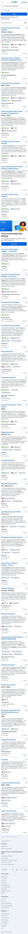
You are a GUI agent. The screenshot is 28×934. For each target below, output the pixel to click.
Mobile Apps (4, 889)
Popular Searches (5, 913)
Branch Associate (7, 351)
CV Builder (3, 926)
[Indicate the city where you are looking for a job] (14, 10)
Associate (4, 759)
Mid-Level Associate (8, 614)
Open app (24, 2)
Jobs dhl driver (4, 858)
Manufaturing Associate (9, 483)
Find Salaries (4, 924)
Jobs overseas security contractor (9, 860)
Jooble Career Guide (6, 903)
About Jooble (4, 876)
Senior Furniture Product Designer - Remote (9, 564)
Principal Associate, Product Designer (10, 29)
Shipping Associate (7, 432)
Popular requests (7, 841)
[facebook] (12, 869)
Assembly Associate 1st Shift (10, 512)
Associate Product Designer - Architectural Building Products (11, 59)
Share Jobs (3, 901)
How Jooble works (5, 887)
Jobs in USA (4, 915)
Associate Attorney (7, 588)
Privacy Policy (4, 920)
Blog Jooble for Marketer (7, 905)
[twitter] (21, 869)
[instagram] (16, 869)
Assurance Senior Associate (10, 783)
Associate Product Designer (10, 83)
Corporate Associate (8, 665)
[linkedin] (25, 869)
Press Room (4, 882)
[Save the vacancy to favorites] (26, 28)
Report (24, 53)
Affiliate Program (5, 907)
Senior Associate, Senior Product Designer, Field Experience (12, 112)
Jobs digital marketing (6, 856)
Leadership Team (5, 884)
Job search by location (6, 848)
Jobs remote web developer (7, 864)
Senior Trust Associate (8, 811)
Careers (3, 893)
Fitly (2, 928)
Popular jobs (4, 846)
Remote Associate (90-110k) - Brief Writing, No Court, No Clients (11, 712)
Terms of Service (5, 917)
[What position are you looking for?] (14, 6)
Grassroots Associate (8, 377)
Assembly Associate (8, 460)
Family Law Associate (8, 685)
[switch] (25, 23)
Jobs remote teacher (6, 862)
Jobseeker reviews (5, 891)
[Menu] (2, 2)
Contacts (3, 880)
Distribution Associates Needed (11, 537)
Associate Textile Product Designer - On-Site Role (9, 250)
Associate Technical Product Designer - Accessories (10, 275)
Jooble (9, 932)
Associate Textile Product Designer (9, 195)
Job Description (5, 922)
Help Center (4, 878)
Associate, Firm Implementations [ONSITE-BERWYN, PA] (12, 638)
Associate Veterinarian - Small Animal (11, 406)
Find (14, 14)
